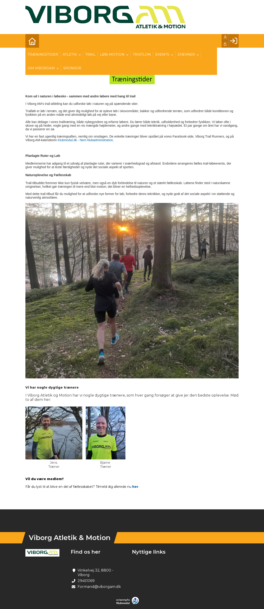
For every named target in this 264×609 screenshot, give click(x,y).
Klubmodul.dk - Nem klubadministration (85, 140)
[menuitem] (32, 41)
